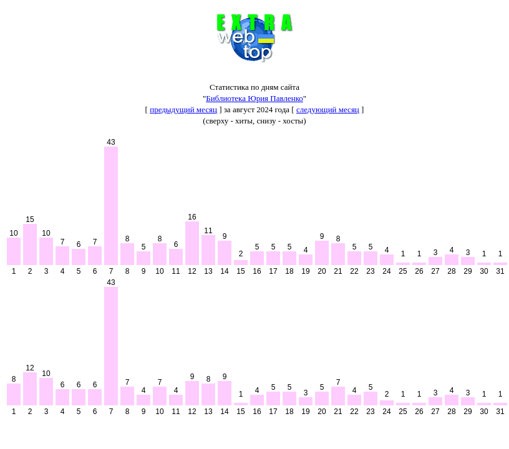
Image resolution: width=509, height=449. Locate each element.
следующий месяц (327, 109)
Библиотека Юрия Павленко (254, 98)
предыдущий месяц (183, 109)
